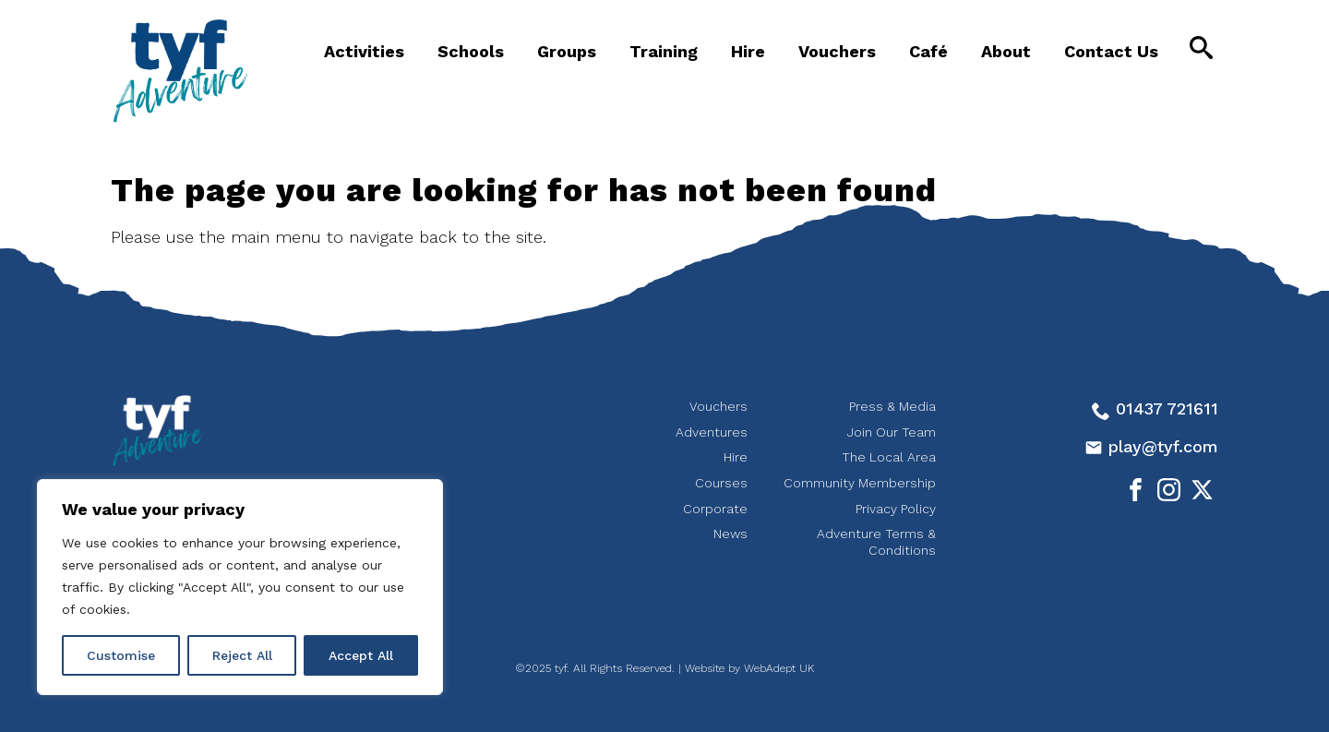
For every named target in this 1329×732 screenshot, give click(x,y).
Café (928, 51)
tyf (180, 71)
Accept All (361, 655)
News (730, 533)
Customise (121, 655)
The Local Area (889, 457)
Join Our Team (891, 432)
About (1006, 51)
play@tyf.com (1151, 446)
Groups (566, 51)
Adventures (712, 432)
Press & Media (892, 406)
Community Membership (860, 482)
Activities (364, 51)
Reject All (242, 655)
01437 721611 (1155, 408)
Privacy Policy (896, 508)
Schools (470, 51)
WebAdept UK (779, 668)
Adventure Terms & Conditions (876, 542)
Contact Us (1111, 51)
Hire (748, 51)
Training (663, 51)
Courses (721, 482)
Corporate (715, 508)
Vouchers (837, 51)
